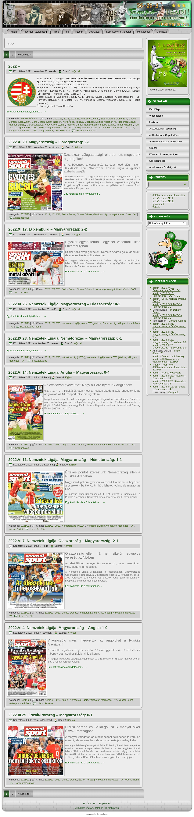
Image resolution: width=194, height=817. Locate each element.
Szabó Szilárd (107, 124)
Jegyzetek (94, 31)
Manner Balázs (17, 124)
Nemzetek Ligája (71, 323)
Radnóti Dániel (74, 124)
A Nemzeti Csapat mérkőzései (165, 141)
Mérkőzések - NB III (163, 201)
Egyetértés (105, 803)
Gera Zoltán (38, 121)
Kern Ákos (68, 121)
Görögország (100, 214)
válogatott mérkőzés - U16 (29, 127)
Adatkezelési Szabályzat (162, 167)
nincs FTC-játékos (91, 323)
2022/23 (74, 118)
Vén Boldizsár (62, 130)
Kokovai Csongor (84, 121)
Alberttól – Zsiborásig (35, 31)
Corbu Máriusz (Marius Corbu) (169, 300)
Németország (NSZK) (73, 357)
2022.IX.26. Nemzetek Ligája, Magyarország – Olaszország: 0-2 (64, 304)
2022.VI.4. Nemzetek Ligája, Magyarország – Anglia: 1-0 (57, 628)
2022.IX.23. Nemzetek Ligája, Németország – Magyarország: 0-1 (65, 338)
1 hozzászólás (21, 217)
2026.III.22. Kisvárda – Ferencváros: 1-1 (169, 377)
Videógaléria (156, 115)
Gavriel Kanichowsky (172, 356)
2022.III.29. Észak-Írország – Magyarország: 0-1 (50, 715)
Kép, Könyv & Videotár (118, 31)
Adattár (14, 31)
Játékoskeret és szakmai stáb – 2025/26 (166, 360)
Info (67, 31)
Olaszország (109, 323)
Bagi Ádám (107, 118)
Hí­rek (56, 31)
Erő (95, 803)
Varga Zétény (46, 130)
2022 (66, 118)
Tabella (156, 207)
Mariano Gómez (177, 320)
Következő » (24, 54)
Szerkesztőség (157, 160)
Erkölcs (87, 803)
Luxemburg (99, 289)
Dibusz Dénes (84, 214)
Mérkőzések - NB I (163, 198)
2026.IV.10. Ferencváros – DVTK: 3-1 (166, 289)
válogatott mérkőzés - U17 (59, 127)
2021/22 (57, 118)
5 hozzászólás (39, 360)
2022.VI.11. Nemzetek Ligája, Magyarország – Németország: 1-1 (65, 460)
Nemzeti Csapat (29, 118)
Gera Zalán (24, 121)
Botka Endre (68, 214)
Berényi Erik (120, 118)
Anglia (65, 444)
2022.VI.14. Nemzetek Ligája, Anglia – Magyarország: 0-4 (59, 372)
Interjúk (79, 31)
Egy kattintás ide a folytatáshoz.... (26, 111)
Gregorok (173, 392)
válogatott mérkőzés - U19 (119, 127)
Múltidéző (161, 31)
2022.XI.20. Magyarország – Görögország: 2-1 (49, 142)
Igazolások (158, 204)
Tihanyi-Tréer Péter (163, 364)
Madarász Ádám (127, 121)
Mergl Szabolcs (35, 124)
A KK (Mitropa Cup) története (165, 135)
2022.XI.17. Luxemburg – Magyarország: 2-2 (47, 229)
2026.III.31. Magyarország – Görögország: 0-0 (169, 326)
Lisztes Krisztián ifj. (106, 121)
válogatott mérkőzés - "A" (123, 214)
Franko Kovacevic (171, 372)
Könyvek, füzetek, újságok (163, 154)
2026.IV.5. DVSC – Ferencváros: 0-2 (167, 305)
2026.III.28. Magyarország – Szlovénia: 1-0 (169, 341)
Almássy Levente (90, 118)
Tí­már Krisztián (125, 124)
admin (156, 287)
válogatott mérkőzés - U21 (23, 130)
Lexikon (153, 122)
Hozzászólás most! (86, 130)
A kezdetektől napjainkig (162, 128)
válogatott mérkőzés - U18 (89, 127)
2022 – (14, 66)
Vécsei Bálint (16, 529)
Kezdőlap (154, 109)
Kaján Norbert (53, 121)
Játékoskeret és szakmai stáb (169, 195)
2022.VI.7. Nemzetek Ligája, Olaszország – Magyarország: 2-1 (63, 541)
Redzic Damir (91, 124)
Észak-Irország (86, 779)
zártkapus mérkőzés (20, 703)
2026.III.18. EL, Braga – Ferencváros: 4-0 (169, 388)
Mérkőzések (143, 31)
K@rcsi (76, 71)
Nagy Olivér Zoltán (55, 124)
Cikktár (153, 148)
